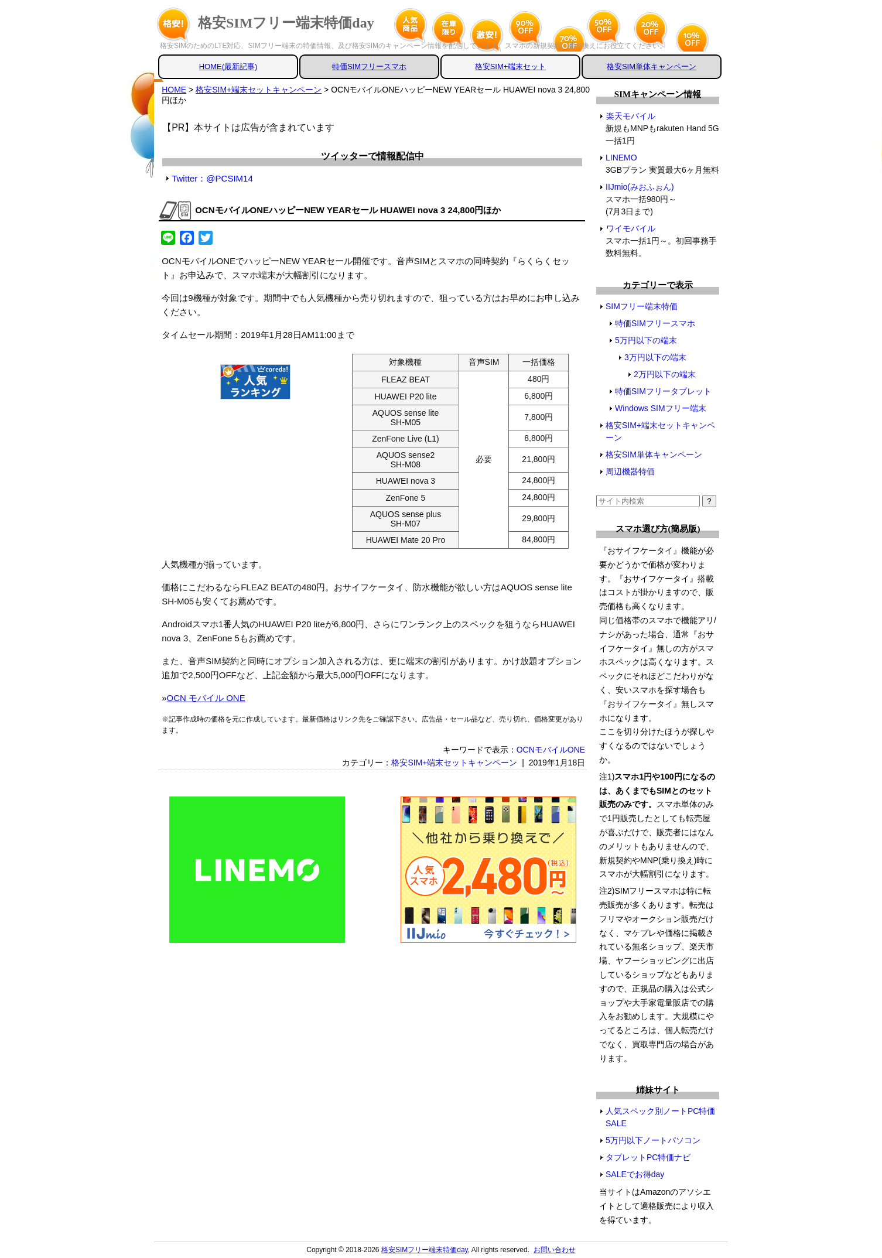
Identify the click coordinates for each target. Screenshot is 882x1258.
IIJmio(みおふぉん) (640, 187)
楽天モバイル (630, 116)
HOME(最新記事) (228, 66)
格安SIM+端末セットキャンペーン (454, 762)
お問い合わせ (555, 1250)
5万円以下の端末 (646, 340)
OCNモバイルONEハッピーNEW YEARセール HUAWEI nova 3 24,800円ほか (348, 210)
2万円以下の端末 (665, 374)
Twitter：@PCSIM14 (212, 178)
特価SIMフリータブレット (663, 391)
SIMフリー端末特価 (642, 306)
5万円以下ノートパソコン (653, 1140)
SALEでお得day (635, 1174)
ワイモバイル (630, 228)
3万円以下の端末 (655, 357)
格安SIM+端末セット (510, 66)
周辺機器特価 (630, 471)
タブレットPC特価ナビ (648, 1157)
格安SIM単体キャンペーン (651, 66)
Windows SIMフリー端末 (660, 408)
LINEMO (622, 157)
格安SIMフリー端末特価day (286, 22)
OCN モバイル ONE (206, 698)
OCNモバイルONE (551, 749)
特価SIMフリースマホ (369, 66)
